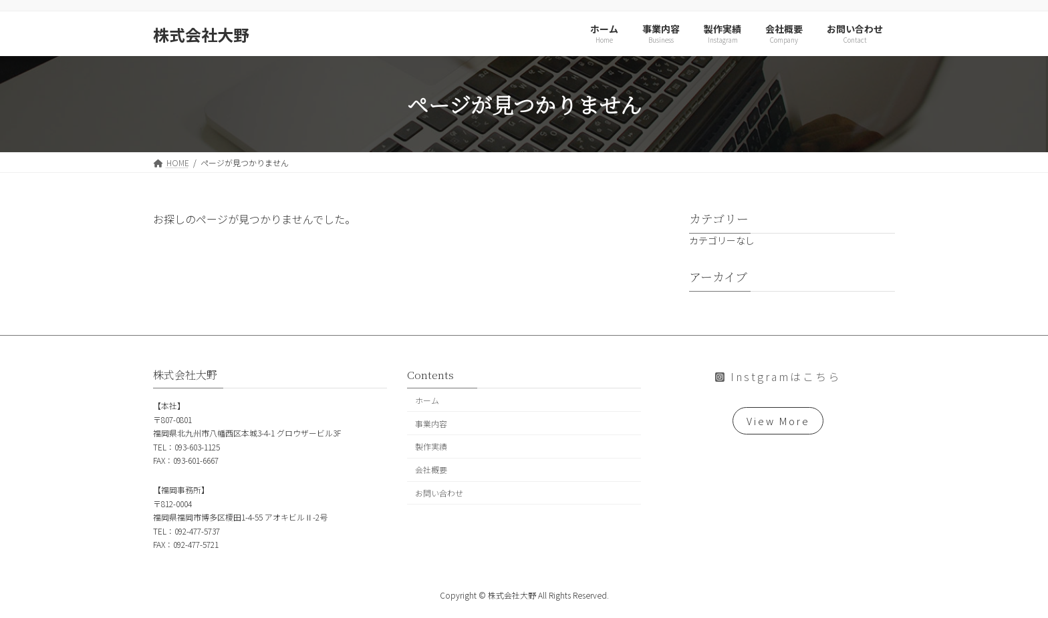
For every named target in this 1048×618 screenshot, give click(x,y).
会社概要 (431, 469)
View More (778, 422)
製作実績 (431, 446)
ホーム (427, 399)
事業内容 (431, 422)
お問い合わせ (439, 492)
